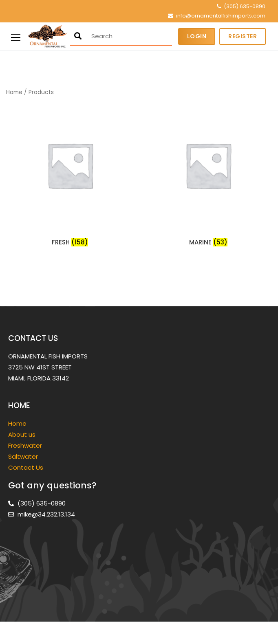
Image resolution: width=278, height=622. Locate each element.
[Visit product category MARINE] (208, 175)
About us (21, 434)
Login (197, 36)
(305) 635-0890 (244, 6)
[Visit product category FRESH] (70, 175)
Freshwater (26, 445)
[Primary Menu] (15, 36)
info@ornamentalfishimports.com (220, 16)
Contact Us (25, 467)
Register (242, 36)
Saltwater (24, 456)
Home (14, 92)
